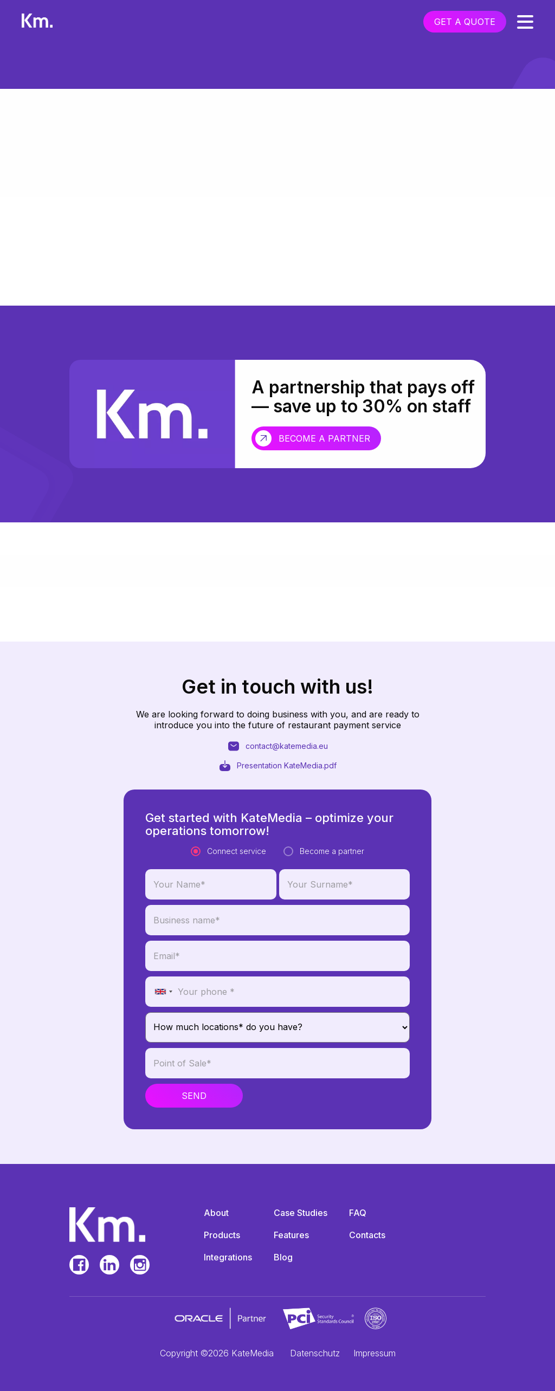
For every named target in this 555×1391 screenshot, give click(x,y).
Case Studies (300, 1212)
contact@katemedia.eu (277, 769)
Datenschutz (315, 1353)
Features (291, 1235)
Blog (283, 1257)
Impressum (374, 1353)
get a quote (464, 21)
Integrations (228, 1257)
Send (194, 1141)
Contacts (367, 1235)
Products (222, 1235)
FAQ (357, 1212)
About (216, 1212)
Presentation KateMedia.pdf (277, 788)
